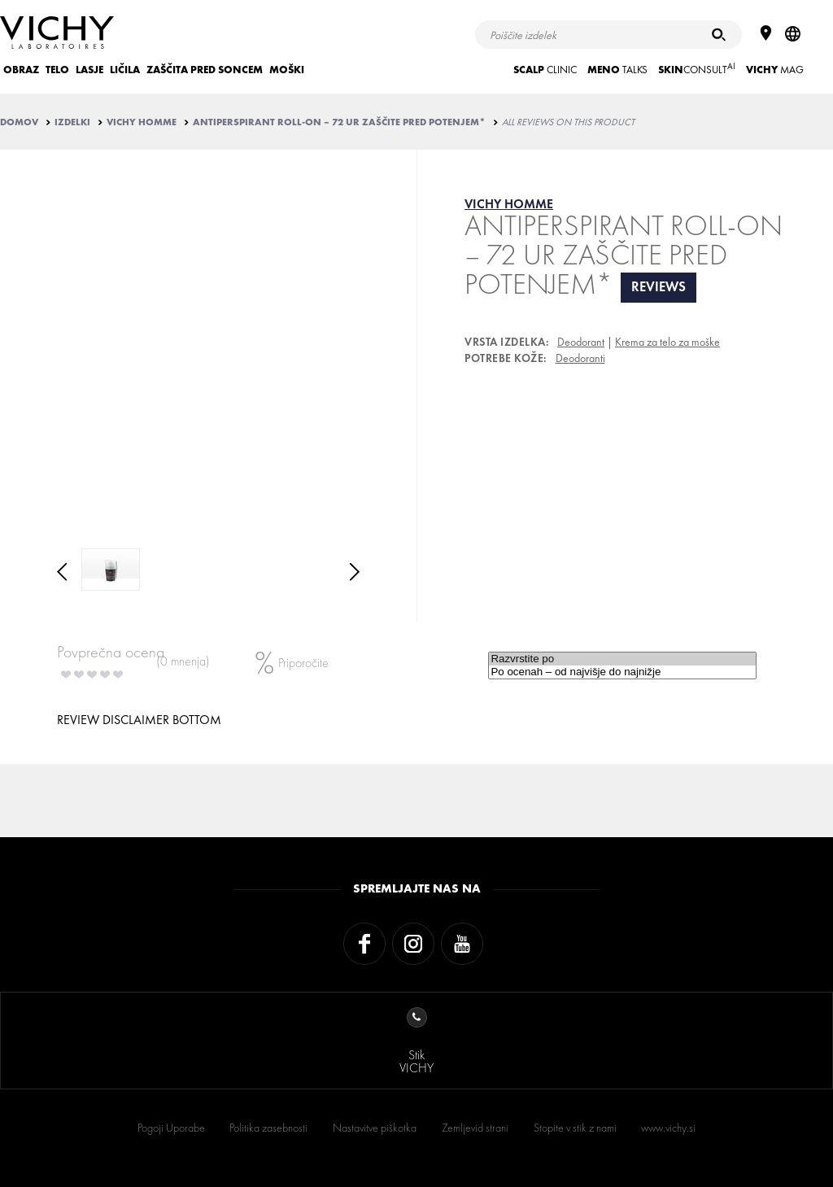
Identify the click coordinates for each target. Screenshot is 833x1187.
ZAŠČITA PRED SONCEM (204, 69)
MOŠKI (286, 69)
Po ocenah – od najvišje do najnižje (622, 672)
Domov (19, 122)
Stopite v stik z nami (575, 1127)
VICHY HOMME (142, 122)
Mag (775, 69)
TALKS (617, 69)
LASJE (89, 69)
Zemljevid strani (475, 1127)
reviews (658, 286)
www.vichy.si (668, 1127)
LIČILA (125, 69)
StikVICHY (416, 1041)
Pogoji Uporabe (171, 1127)
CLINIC (545, 69)
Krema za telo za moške (667, 341)
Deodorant (580, 341)
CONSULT (696, 68)
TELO (57, 69)
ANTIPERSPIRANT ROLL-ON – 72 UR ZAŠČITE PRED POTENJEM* (339, 122)
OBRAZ (21, 69)
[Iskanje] (719, 34)
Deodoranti (580, 358)
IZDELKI (72, 122)
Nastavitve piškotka (374, 1127)
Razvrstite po (622, 659)
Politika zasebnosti (268, 1127)
